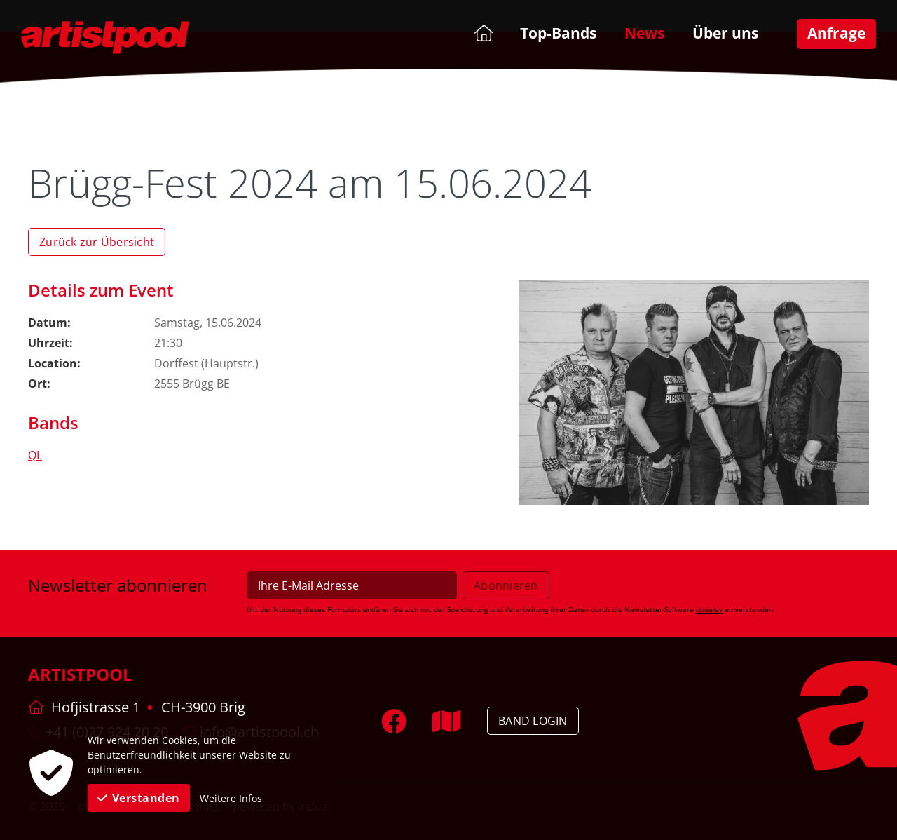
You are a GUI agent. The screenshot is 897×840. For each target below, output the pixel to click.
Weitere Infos (231, 798)
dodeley (709, 609)
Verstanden (138, 798)
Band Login (533, 721)
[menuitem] (482, 32)
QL (35, 455)
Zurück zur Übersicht (96, 242)
